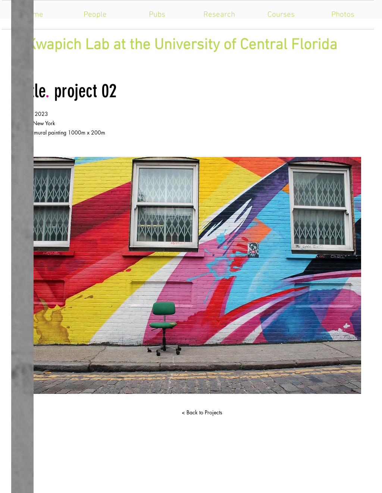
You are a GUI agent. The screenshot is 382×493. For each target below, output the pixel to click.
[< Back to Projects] (202, 412)
